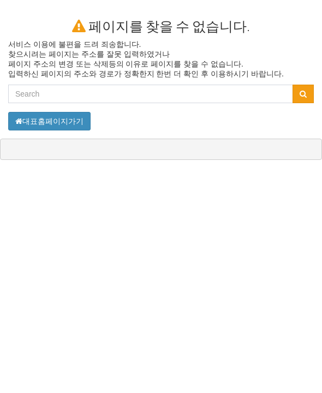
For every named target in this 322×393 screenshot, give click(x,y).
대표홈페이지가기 (49, 121)
